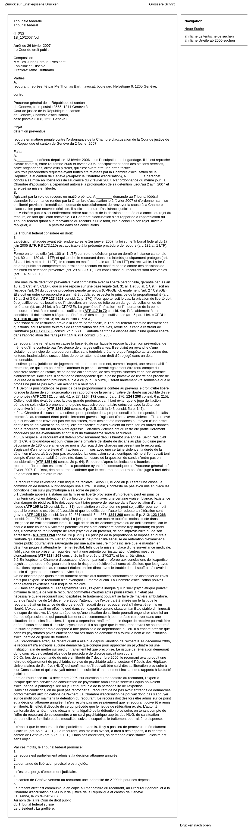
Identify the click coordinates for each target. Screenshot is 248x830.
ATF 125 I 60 (47, 462)
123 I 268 (158, 515)
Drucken (51, 4)
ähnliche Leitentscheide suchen (209, 36)
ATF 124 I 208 (59, 409)
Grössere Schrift (162, 4)
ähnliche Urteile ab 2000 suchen (209, 40)
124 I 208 (133, 396)
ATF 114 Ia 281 (71, 335)
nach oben (202, 825)
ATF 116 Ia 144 (26, 319)
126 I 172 (89, 396)
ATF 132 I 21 (42, 396)
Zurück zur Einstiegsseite (24, 4)
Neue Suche (194, 29)
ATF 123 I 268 (52, 298)
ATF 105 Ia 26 (36, 506)
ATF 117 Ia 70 (95, 311)
